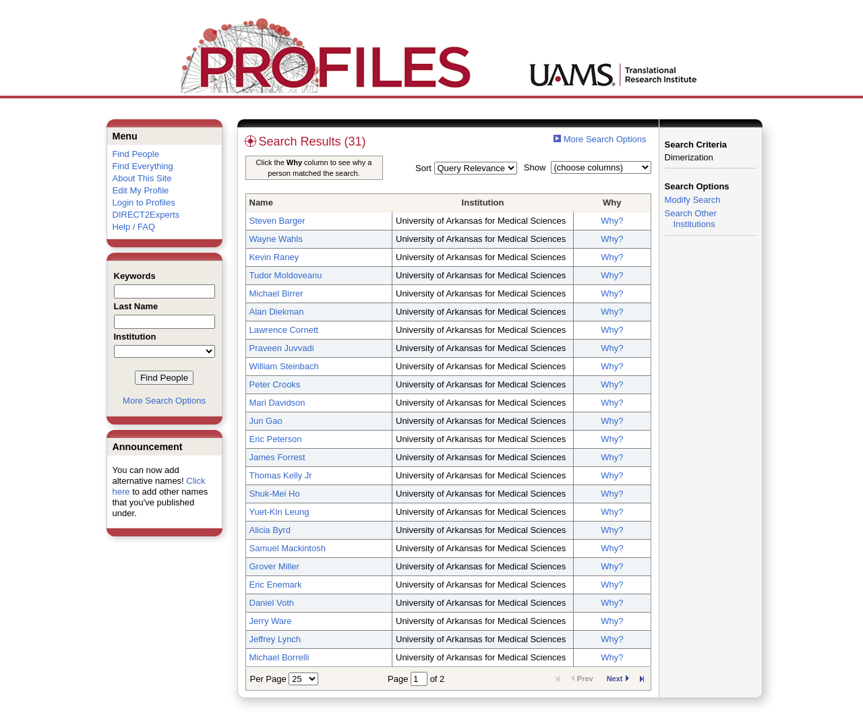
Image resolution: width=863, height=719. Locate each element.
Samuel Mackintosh (287, 548)
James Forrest (277, 457)
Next (618, 679)
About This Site (142, 178)
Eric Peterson (275, 439)
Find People (136, 154)
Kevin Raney (274, 257)
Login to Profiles (144, 202)
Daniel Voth (272, 603)
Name (261, 202)
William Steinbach (284, 366)
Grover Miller (274, 566)
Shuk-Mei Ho (274, 494)
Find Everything (143, 166)
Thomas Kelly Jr (280, 475)
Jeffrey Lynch (275, 639)
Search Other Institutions (691, 218)
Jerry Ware (270, 621)
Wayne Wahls (276, 239)
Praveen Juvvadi (281, 348)
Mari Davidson (277, 403)
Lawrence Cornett (284, 330)
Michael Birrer (276, 293)
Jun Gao (265, 421)
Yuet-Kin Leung (279, 512)
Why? (612, 221)
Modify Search (693, 200)
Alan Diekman (276, 312)
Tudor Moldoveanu (285, 275)
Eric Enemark (275, 585)
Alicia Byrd (270, 530)
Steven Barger (277, 221)
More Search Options (164, 401)
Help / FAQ (134, 227)
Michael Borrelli (279, 657)
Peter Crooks (275, 384)
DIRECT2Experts (146, 215)
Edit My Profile (141, 190)
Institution (483, 202)
